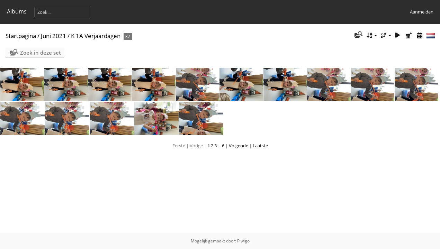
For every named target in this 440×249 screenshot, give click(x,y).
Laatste (260, 145)
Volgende (238, 145)
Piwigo (243, 241)
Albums (17, 11)
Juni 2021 (53, 36)
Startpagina (21, 36)
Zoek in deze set (40, 52)
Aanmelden (421, 12)
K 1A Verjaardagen (95, 36)
